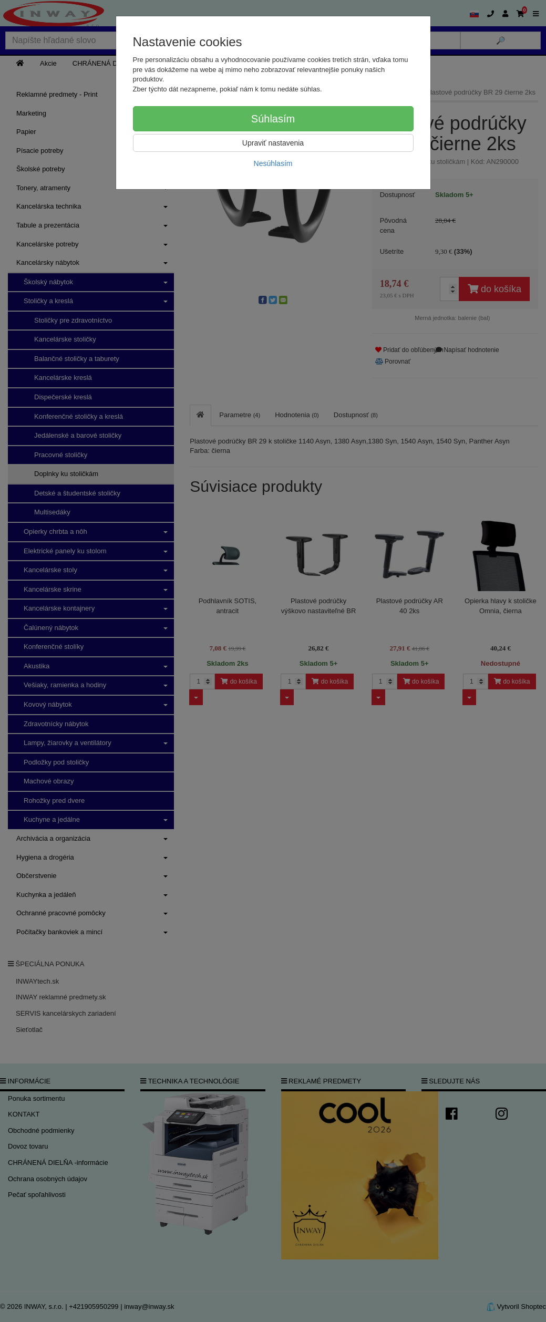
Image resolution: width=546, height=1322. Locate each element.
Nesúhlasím (273, 163)
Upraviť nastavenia (273, 143)
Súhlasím (273, 119)
